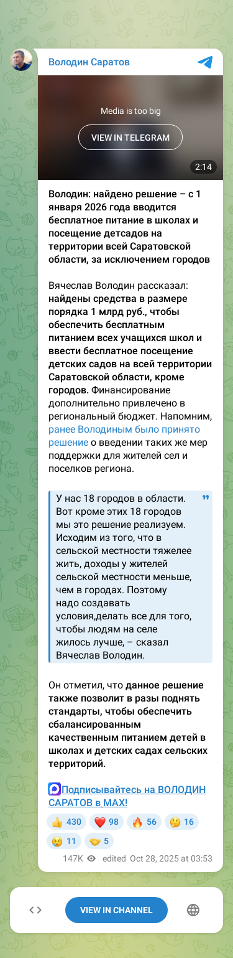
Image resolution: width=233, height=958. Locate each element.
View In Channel (116, 910)
